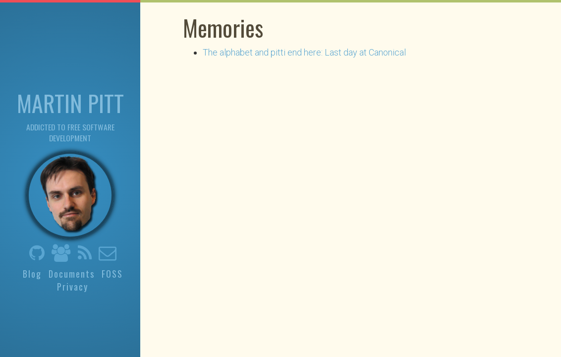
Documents (72, 273)
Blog (32, 273)
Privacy (72, 287)
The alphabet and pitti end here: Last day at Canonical (304, 52)
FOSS (112, 273)
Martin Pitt (70, 102)
